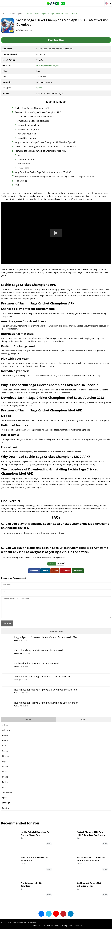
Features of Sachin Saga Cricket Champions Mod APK (44, 150)
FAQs (21, 188)
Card (4, 752)
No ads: (25, 155)
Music (5, 778)
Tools (16, 647)
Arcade (5, 742)
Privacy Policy (95, 930)
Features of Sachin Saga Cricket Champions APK (42, 112)
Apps (83, 726)
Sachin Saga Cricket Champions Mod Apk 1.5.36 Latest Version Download (51, 13)
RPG (4, 794)
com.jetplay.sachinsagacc (48, 65)
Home (5, 13)
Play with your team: (31, 133)
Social (16, 686)
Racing (5, 788)
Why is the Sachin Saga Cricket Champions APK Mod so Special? (49, 142)
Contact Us (107, 930)
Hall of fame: (28, 163)
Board (5, 747)
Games (12, 13)
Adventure (7, 737)
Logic (4, 768)
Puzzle (5, 783)
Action (16, 673)
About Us (65, 930)
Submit (7, 630)
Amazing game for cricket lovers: (37, 120)
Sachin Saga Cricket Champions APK (36, 108)
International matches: (32, 125)
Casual (5, 757)
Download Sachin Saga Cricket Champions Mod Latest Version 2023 (51, 146)
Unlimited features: (31, 159)
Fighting (6, 762)
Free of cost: (27, 168)
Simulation (18, 660)
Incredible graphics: (31, 138)
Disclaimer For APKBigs (79, 930)
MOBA (5, 773)
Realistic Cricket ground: (33, 129)
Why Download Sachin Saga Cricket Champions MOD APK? (47, 172)
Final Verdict (25, 183)
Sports (20, 13)
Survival (5, 814)
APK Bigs (22, 30)
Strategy (6, 809)
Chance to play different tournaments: (40, 116)
